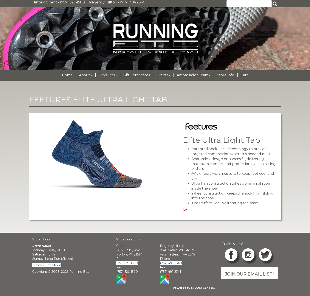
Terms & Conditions (46, 265)
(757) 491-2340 (171, 263)
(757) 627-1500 (127, 263)
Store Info (225, 75)
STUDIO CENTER (202, 287)
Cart (244, 75)
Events (163, 75)
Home (67, 75)
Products (108, 75)
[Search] (249, 3)
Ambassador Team (194, 75)
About (85, 75)
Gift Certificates (136, 75)
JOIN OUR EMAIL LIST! (249, 274)
